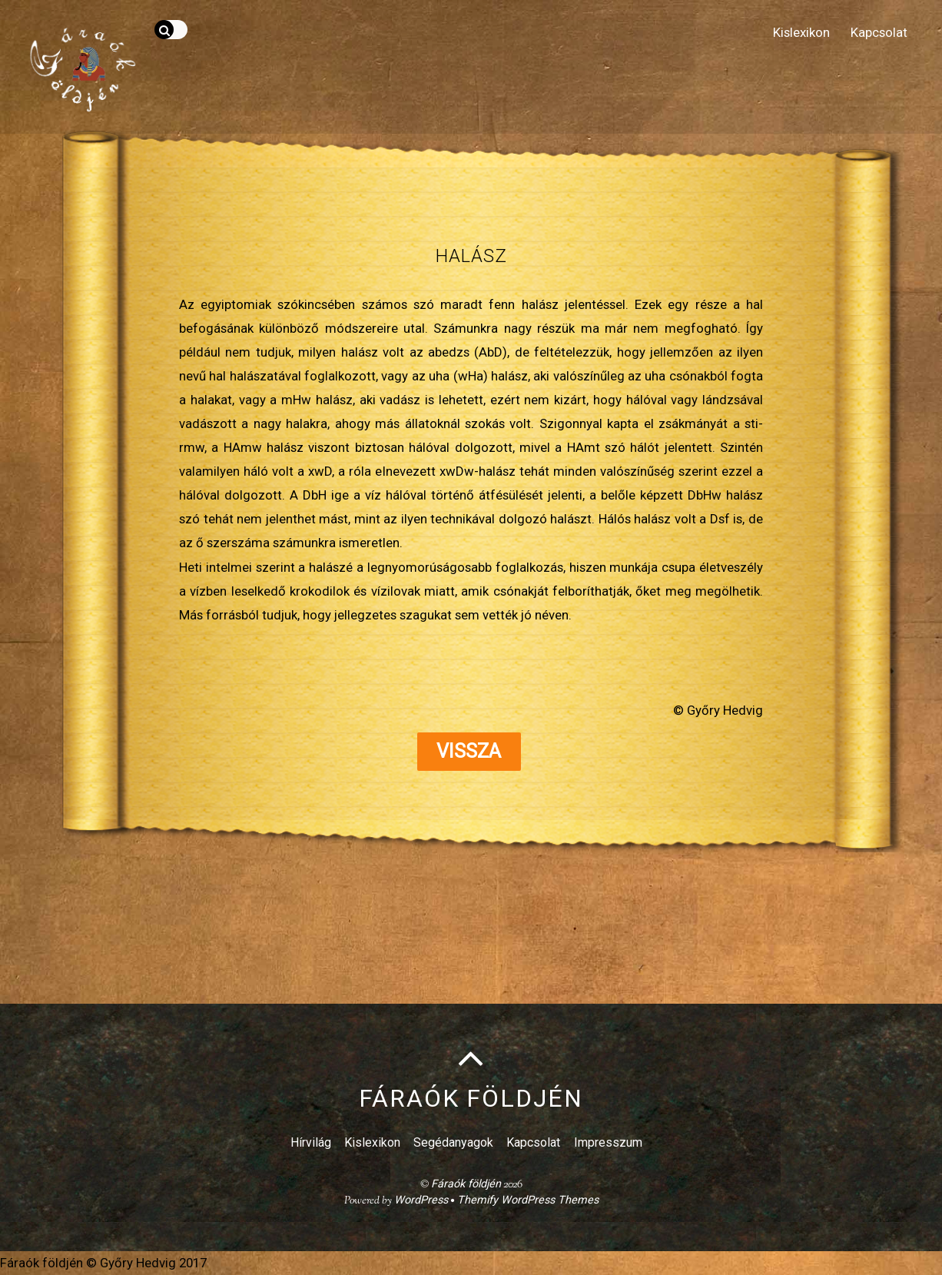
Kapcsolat (879, 32)
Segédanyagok (453, 1142)
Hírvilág (310, 1142)
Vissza (468, 751)
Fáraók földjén (466, 1183)
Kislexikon (801, 32)
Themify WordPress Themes (528, 1200)
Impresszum (608, 1142)
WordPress (421, 1200)
